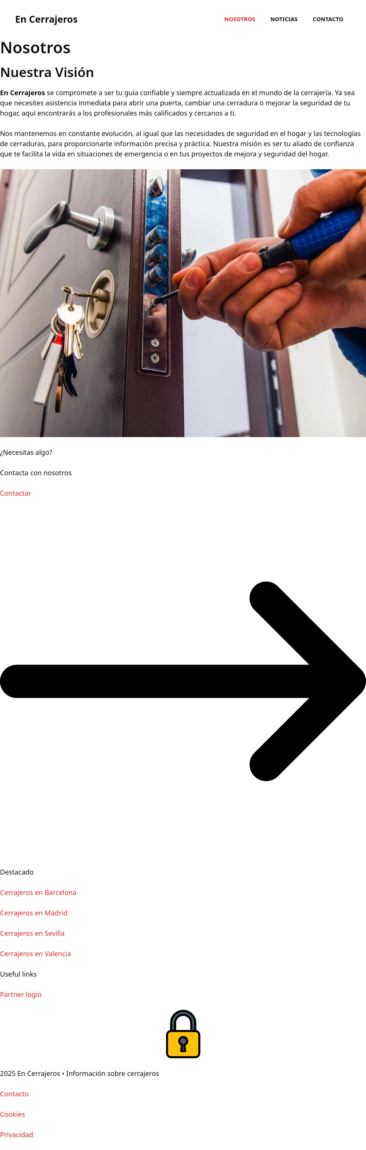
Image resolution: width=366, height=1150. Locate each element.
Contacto (328, 19)
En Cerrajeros (46, 18)
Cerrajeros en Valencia (35, 953)
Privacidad (16, 1134)
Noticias (284, 19)
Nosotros (239, 19)
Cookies (12, 1114)
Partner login (21, 994)
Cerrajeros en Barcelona (38, 892)
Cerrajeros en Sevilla (32, 933)
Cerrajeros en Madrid (34, 912)
